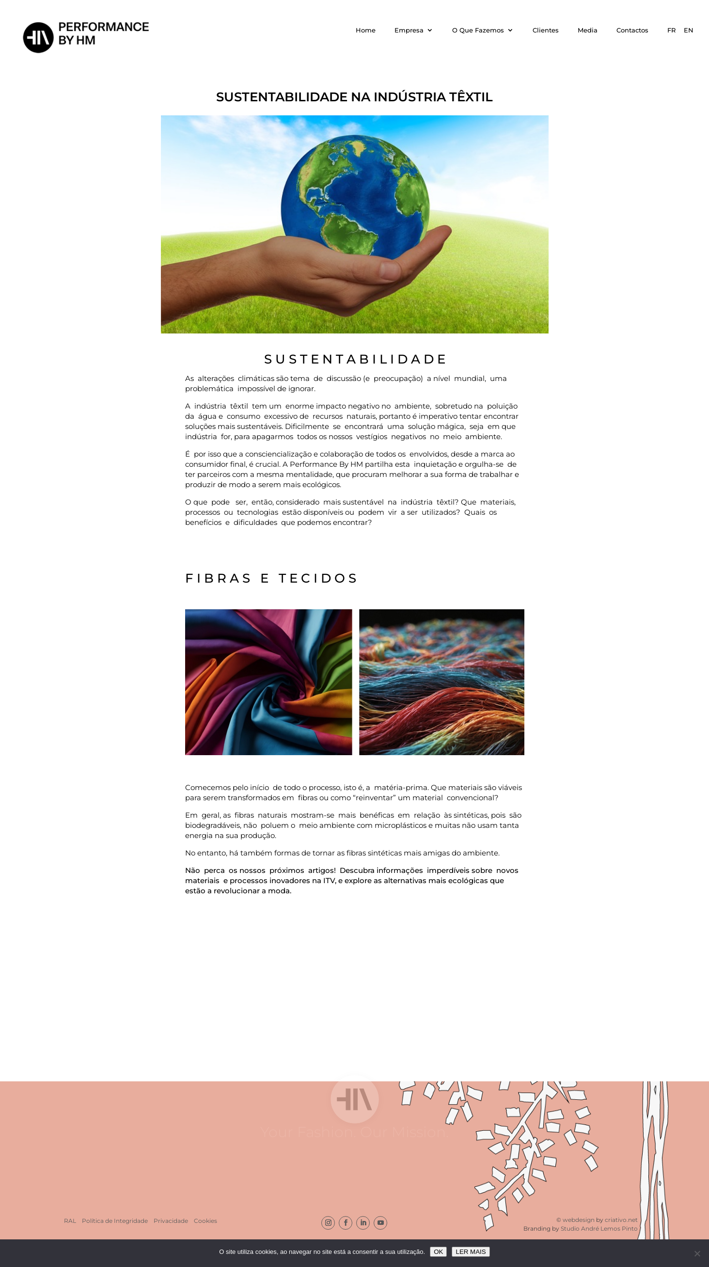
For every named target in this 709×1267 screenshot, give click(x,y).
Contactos (632, 30)
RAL (70, 1220)
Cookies (205, 1220)
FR (671, 30)
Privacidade (171, 1220)
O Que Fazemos (478, 30)
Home (366, 30)
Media (588, 30)
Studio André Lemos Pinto (599, 1228)
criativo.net (621, 1219)
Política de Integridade (115, 1220)
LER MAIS (471, 1251)
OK (438, 1251)
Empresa (409, 30)
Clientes (546, 30)
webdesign (579, 1219)
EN (688, 30)
